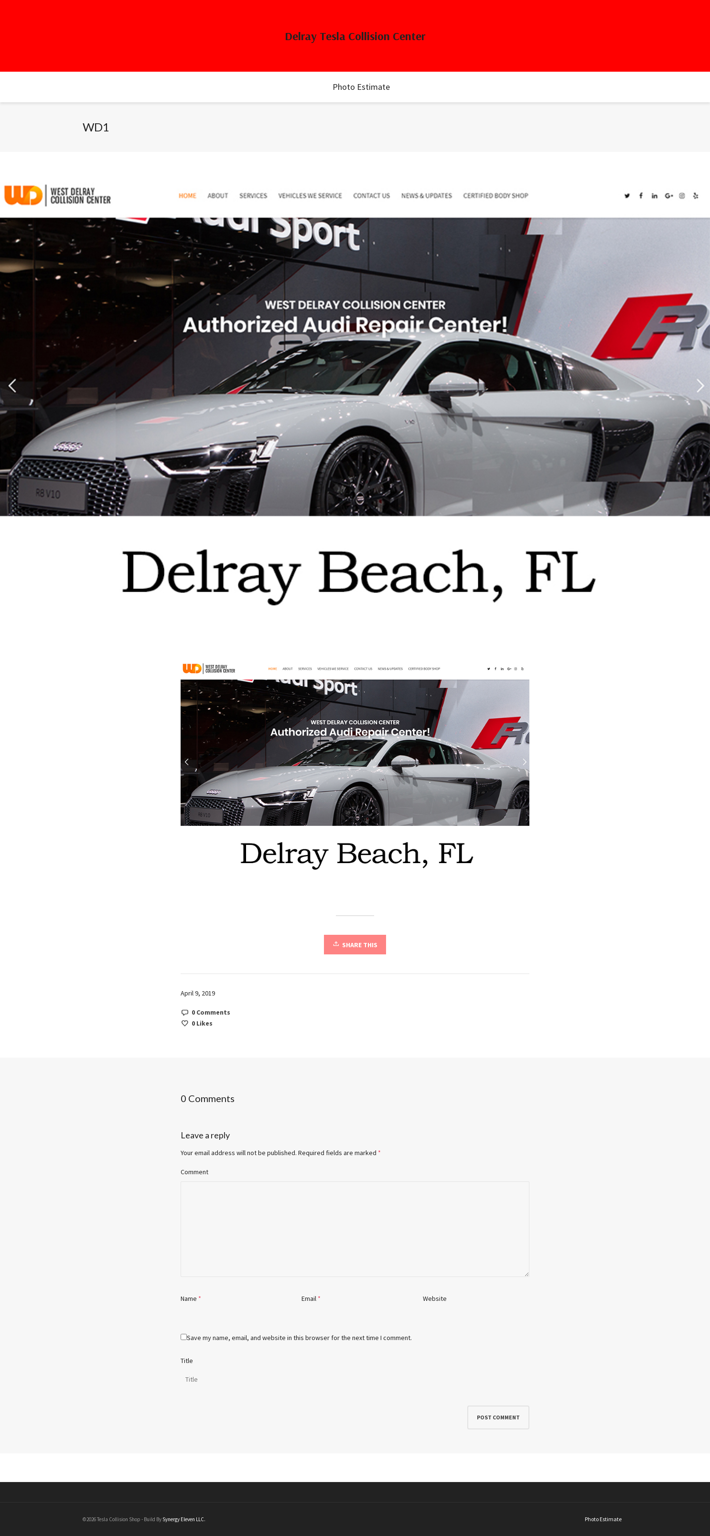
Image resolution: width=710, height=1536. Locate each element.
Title (187, 1360)
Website (435, 1298)
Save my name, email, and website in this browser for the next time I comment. (299, 1337)
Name (189, 1298)
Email (308, 1298)
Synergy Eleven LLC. (183, 1519)
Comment (194, 1172)
